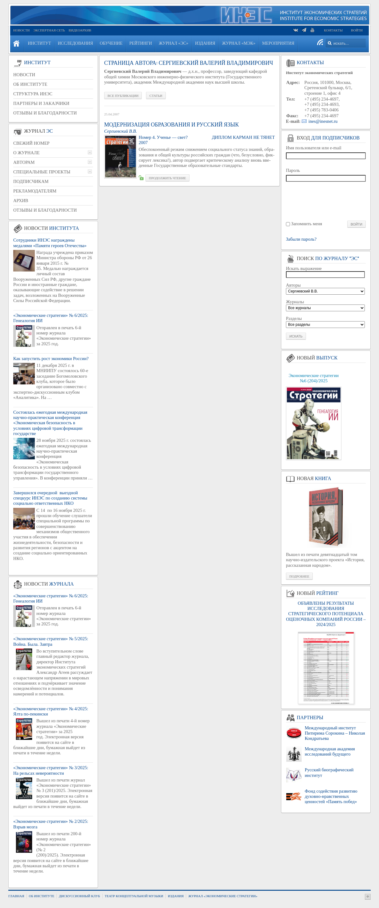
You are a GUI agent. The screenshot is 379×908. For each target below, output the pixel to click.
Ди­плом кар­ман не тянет (243, 137)
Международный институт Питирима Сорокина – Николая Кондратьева (335, 733)
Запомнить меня (306, 223)
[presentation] (326, 200)
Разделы (294, 318)
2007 (143, 142)
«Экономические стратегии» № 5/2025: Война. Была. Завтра (50, 641)
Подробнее (299, 576)
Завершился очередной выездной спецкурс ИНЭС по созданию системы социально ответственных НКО (50, 498)
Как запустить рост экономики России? (51, 358)
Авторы (293, 285)
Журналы (295, 301)
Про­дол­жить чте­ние (167, 178)
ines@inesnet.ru (323, 121)
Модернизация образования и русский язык (171, 124)
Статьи (155, 95)
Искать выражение (304, 268)
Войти (357, 30)
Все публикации (123, 95)
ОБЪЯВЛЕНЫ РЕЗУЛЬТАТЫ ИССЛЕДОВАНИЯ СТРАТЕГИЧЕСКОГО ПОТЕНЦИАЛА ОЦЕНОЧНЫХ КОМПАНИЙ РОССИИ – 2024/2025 (325, 614)
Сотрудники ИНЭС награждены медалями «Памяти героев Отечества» (50, 243)
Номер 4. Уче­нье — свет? (163, 137)
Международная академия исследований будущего (330, 751)
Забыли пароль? (301, 239)
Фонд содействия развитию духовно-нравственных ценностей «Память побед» (331, 796)
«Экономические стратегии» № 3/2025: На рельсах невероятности (50, 770)
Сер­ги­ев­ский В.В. (120, 131)
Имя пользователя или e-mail (313, 147)
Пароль (293, 170)
